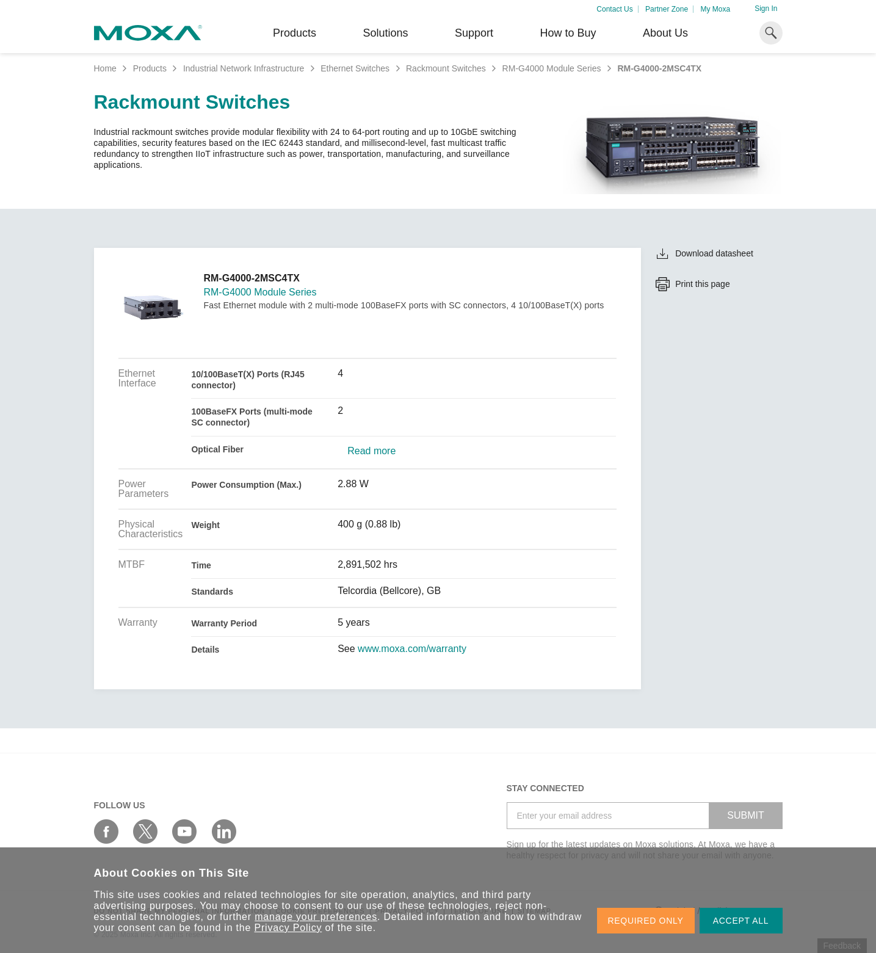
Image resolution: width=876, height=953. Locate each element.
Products (150, 68)
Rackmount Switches (446, 68)
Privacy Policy (288, 927)
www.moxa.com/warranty (412, 649)
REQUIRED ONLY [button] (646, 921)
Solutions (385, 33)
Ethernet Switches (354, 68)
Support (474, 33)
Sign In (766, 8)
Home (105, 68)
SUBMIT (745, 815)
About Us (665, 33)
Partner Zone (666, 9)
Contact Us (614, 9)
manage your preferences (316, 916)
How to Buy (568, 33)
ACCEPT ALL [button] (741, 921)
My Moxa (715, 9)
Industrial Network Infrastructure (243, 68)
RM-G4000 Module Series (551, 68)
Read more (371, 451)
